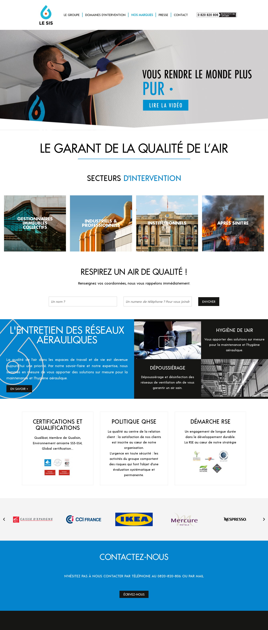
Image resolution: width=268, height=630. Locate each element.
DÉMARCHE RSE (210, 421)
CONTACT (181, 15)
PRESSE (163, 15)
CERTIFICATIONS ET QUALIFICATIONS (57, 424)
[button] (4, 519)
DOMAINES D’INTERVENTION (105, 15)
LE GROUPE (72, 15)
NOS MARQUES (142, 15)
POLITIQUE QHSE (134, 421)
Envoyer (208, 301)
